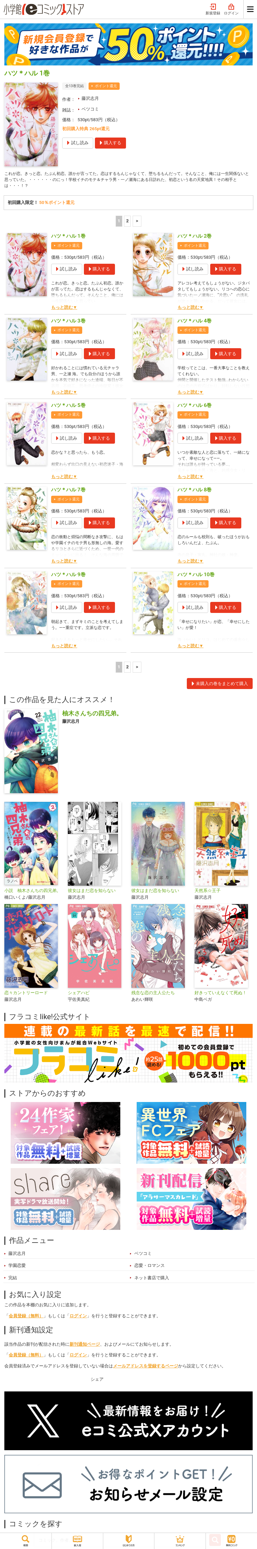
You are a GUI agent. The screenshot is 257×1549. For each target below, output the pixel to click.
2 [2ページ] (127, 222)
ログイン (231, 9)
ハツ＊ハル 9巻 (68, 576)
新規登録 (213, 9)
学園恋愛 (17, 1267)
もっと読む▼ (64, 309)
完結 (12, 1279)
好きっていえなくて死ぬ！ (221, 994)
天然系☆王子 (208, 892)
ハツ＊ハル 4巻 (194, 322)
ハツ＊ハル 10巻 (196, 576)
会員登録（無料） (26, 1317)
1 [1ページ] (119, 222)
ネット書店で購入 (151, 1279)
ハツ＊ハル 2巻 (194, 238)
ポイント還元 (106, 86)
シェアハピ (79, 994)
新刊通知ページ (85, 1345)
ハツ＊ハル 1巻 (68, 238)
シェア (97, 1380)
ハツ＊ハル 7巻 (68, 492)
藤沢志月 (90, 98)
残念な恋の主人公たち (153, 994)
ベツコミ (90, 109)
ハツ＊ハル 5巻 (68, 407)
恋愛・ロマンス (149, 1267)
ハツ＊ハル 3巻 (68, 322)
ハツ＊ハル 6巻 (194, 407)
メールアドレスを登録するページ (145, 1367)
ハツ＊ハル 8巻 (194, 492)
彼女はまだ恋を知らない (92, 892)
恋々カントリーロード (26, 994)
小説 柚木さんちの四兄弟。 (32, 892)
